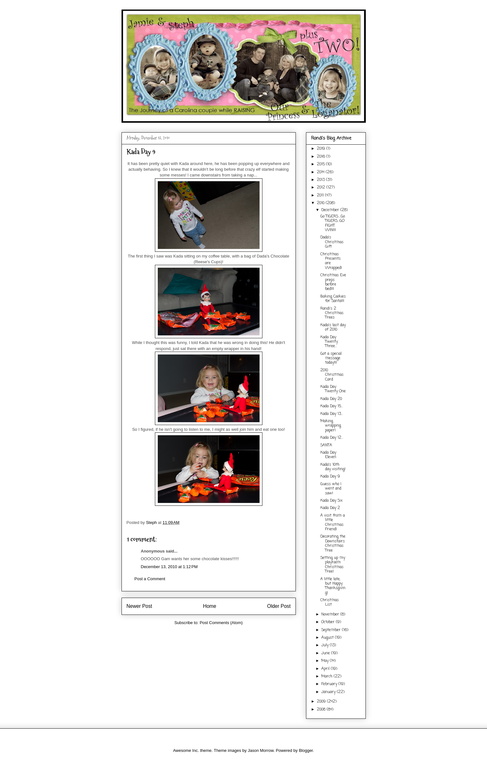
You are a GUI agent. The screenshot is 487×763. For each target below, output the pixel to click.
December (330, 210)
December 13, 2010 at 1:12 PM (169, 566)
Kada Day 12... (331, 438)
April (326, 669)
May (325, 661)
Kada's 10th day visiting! (332, 467)
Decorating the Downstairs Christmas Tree (332, 543)
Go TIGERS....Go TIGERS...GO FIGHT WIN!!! (332, 223)
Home (209, 606)
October (328, 622)
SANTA (326, 445)
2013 (321, 180)
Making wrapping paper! (330, 425)
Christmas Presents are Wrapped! (331, 261)
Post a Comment (150, 578)
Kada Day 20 (331, 399)
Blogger (306, 750)
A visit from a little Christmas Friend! (332, 522)
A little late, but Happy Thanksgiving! (332, 586)
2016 (321, 157)
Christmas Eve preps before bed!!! (333, 282)
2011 (321, 195)
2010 (321, 203)
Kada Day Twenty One (333, 389)
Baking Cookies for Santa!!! (333, 299)
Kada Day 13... (331, 414)
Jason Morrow (261, 750)
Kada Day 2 (330, 508)
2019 (321, 149)
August (328, 638)
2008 (322, 709)
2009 (322, 702)
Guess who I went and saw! (330, 488)
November (330, 614)
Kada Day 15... (331, 406)
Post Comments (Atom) (221, 622)
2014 (321, 172)
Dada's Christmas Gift (332, 242)
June (326, 653)
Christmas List (329, 602)
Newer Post (139, 606)
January (329, 692)
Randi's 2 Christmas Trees (332, 313)
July (325, 645)
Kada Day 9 (330, 476)
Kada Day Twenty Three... (329, 341)
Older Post (279, 606)
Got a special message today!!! (331, 358)
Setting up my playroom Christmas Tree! (332, 564)
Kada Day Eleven (328, 455)
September (331, 630)
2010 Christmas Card (332, 375)
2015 (321, 164)
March (327, 676)
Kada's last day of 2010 (333, 327)
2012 (321, 187)
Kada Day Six (331, 501)
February (329, 684)
